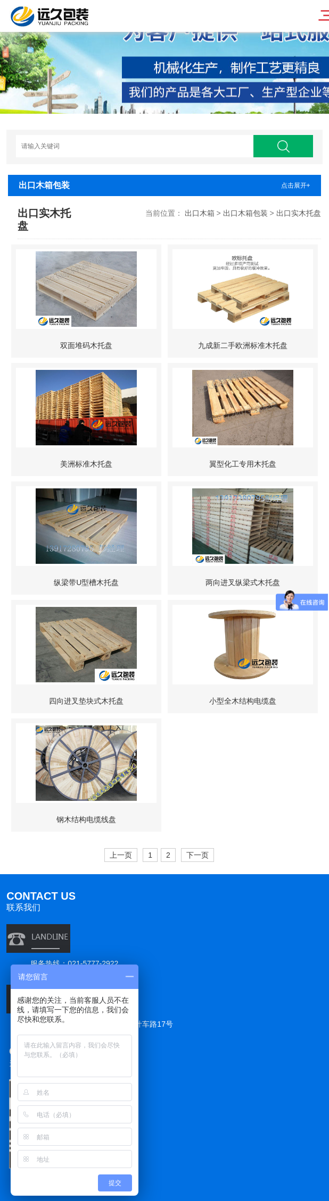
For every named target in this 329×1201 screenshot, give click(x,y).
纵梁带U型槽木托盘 (86, 582)
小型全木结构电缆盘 (242, 701)
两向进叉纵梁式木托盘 (242, 582)
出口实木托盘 (298, 213)
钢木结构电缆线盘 (86, 819)
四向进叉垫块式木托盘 (86, 701)
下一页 (197, 855)
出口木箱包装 (245, 213)
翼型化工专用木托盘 (242, 464)
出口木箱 (200, 213)
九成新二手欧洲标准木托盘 (242, 345)
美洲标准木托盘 (86, 464)
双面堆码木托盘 (86, 345)
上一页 (121, 855)
